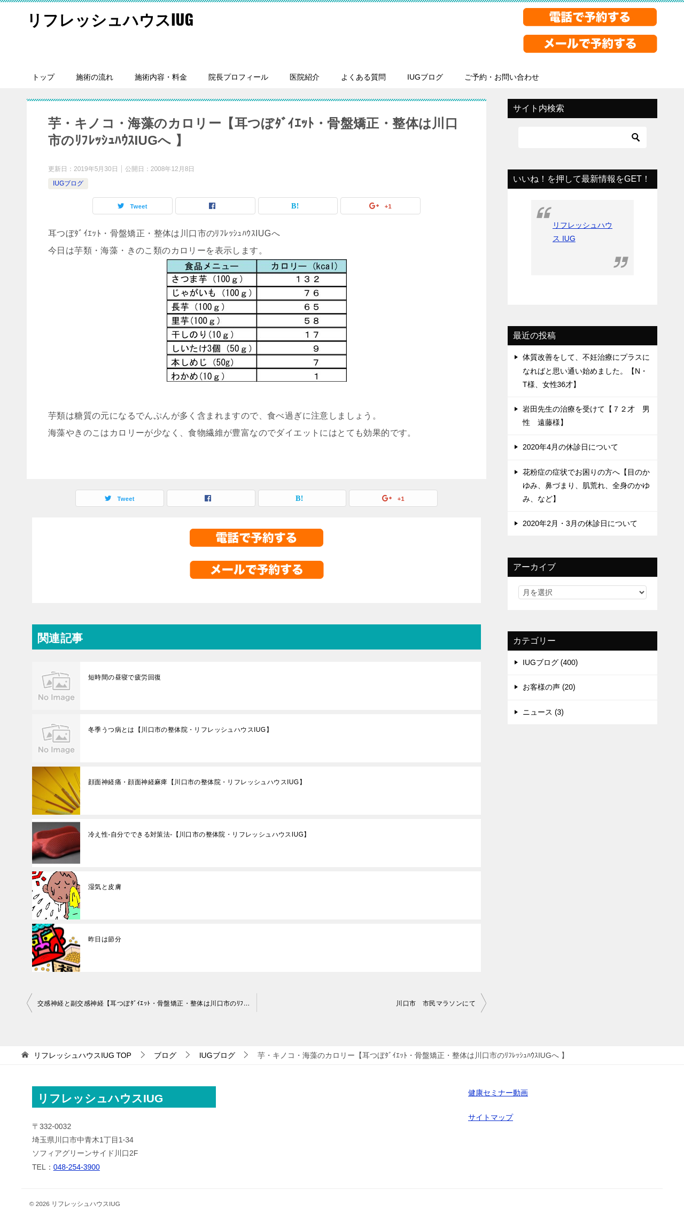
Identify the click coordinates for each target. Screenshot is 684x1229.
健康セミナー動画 (498, 1092)
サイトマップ (490, 1117)
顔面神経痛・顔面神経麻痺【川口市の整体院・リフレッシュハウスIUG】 (197, 782)
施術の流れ (94, 77)
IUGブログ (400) (550, 662)
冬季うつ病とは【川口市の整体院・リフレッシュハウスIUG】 (180, 729)
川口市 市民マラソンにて (436, 1003)
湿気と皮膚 (104, 887)
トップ (43, 77)
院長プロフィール (238, 77)
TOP (82, 1055)
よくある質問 (363, 77)
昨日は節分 (104, 939)
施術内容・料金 (161, 77)
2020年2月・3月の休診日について (580, 523)
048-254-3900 (76, 1167)
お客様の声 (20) (549, 687)
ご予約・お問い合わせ (501, 77)
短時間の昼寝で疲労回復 (124, 677)
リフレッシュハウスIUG (113, 18)
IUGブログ (425, 77)
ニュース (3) (543, 712)
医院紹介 (305, 77)
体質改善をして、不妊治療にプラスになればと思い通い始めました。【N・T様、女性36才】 (586, 370)
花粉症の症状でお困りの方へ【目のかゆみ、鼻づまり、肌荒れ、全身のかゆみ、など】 (586, 485)
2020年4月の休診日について (570, 447)
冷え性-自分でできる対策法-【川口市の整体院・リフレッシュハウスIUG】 (199, 834)
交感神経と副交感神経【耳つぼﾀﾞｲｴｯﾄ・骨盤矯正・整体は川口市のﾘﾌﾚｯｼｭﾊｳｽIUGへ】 (146, 1003)
